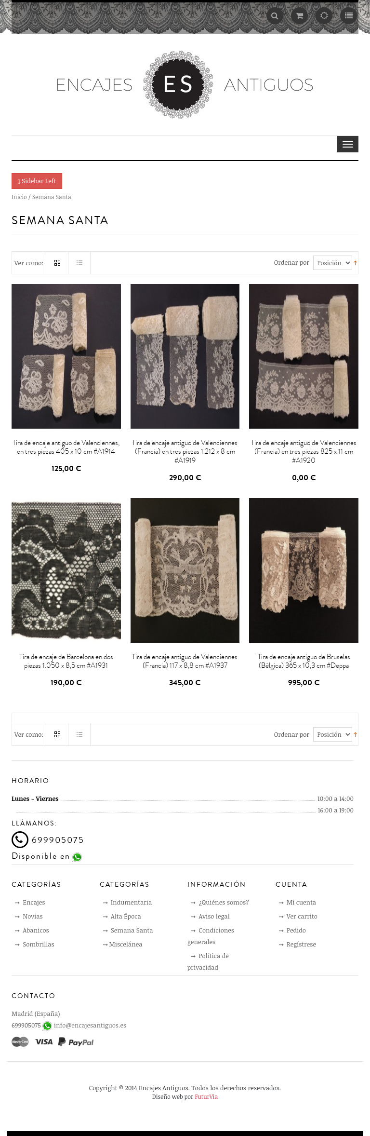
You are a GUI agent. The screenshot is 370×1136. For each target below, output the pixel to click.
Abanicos (32, 930)
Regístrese (298, 944)
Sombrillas (34, 944)
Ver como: (28, 262)
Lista (79, 263)
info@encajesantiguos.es (90, 1025)
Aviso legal (210, 916)
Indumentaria (127, 902)
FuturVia (206, 1096)
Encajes (30, 902)
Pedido (292, 930)
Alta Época (122, 916)
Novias (29, 916)
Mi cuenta (298, 902)
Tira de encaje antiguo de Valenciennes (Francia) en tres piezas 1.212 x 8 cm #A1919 (185, 451)
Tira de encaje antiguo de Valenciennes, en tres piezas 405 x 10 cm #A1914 (66, 447)
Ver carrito (298, 916)
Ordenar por (291, 262)
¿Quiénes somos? (220, 902)
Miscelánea (123, 944)
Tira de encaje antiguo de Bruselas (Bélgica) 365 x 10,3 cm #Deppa (304, 661)
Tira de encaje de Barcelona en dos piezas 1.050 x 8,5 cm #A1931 (66, 661)
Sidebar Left (37, 180)
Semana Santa (128, 930)
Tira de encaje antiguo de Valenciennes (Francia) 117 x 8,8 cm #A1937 (185, 661)
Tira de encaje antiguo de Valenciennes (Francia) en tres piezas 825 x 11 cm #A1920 (304, 451)
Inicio (19, 197)
